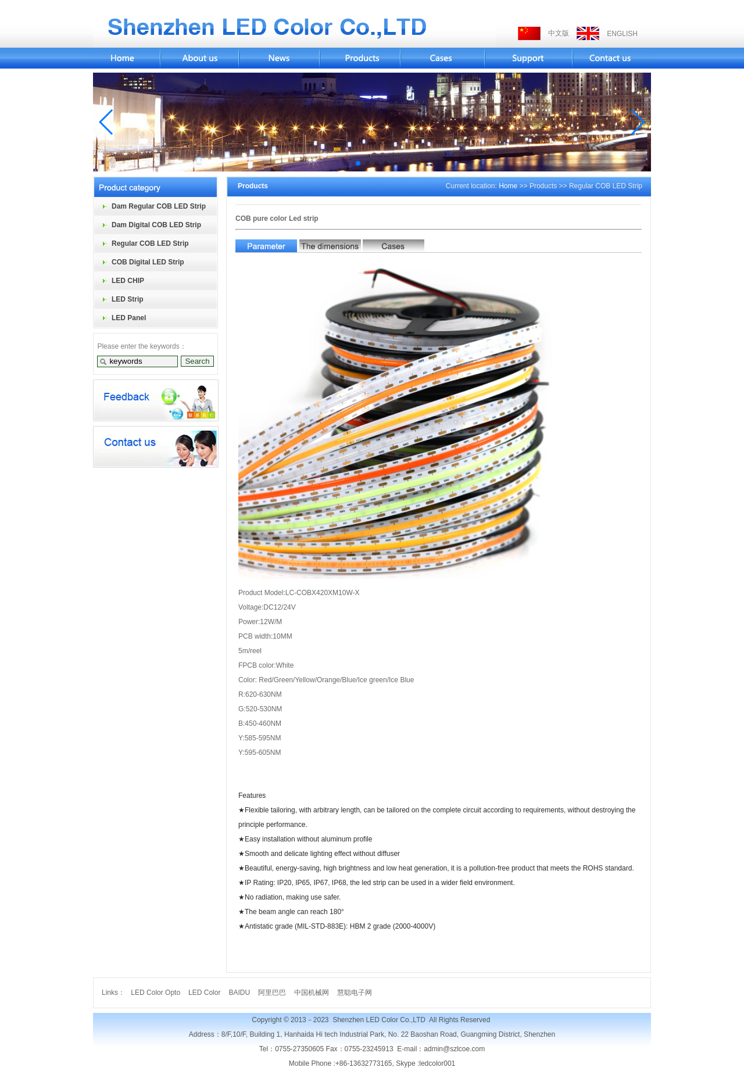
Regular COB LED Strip (150, 243)
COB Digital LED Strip (148, 262)
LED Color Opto (155, 992)
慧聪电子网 (354, 992)
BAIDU (239, 992)
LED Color (204, 992)
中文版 (558, 33)
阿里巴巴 (272, 992)
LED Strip (128, 299)
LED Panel (129, 318)
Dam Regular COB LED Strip (159, 206)
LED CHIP (128, 281)
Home (508, 186)
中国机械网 (311, 992)
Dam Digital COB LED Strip (156, 225)
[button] (107, 122)
